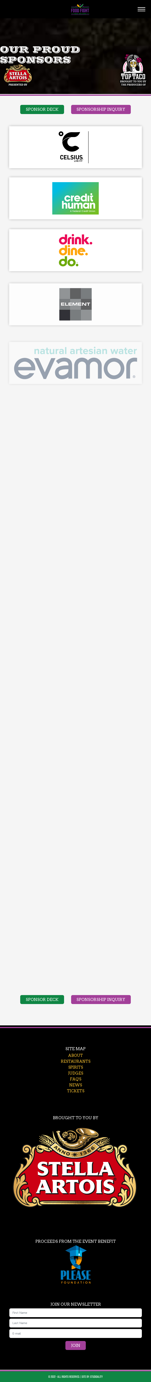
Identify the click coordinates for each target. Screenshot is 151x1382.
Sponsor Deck (42, 109)
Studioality (96, 1377)
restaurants (75, 1061)
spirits (75, 1067)
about (75, 1055)
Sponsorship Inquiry (100, 109)
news (75, 1085)
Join (75, 1345)
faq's (75, 1079)
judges (75, 1073)
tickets (75, 1091)
